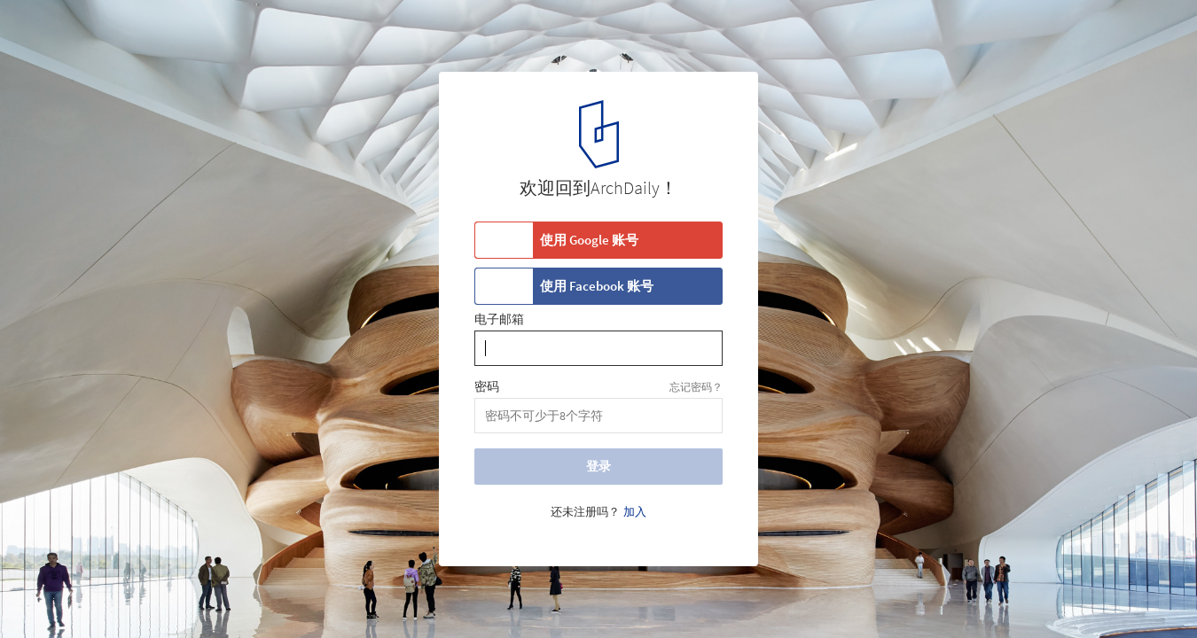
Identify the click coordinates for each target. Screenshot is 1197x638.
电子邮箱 (499, 320)
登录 (598, 466)
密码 (486, 387)
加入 (634, 512)
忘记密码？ (696, 386)
